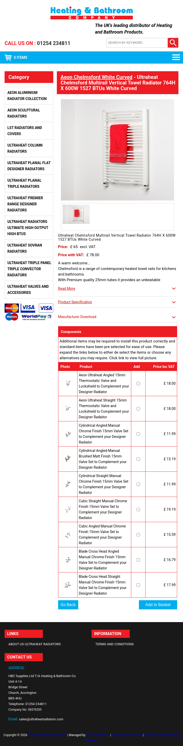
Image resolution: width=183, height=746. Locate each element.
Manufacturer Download (77, 317)
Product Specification (75, 302)
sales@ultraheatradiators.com (41, 719)
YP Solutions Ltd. (97, 735)
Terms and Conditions (114, 644)
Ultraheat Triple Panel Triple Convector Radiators (29, 269)
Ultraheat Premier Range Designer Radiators (25, 204)
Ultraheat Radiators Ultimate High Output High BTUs (27, 228)
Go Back (68, 604)
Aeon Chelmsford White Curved (97, 77)
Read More (66, 288)
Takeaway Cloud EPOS (127, 735)
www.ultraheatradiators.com (47, 735)
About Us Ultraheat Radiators (34, 644)
